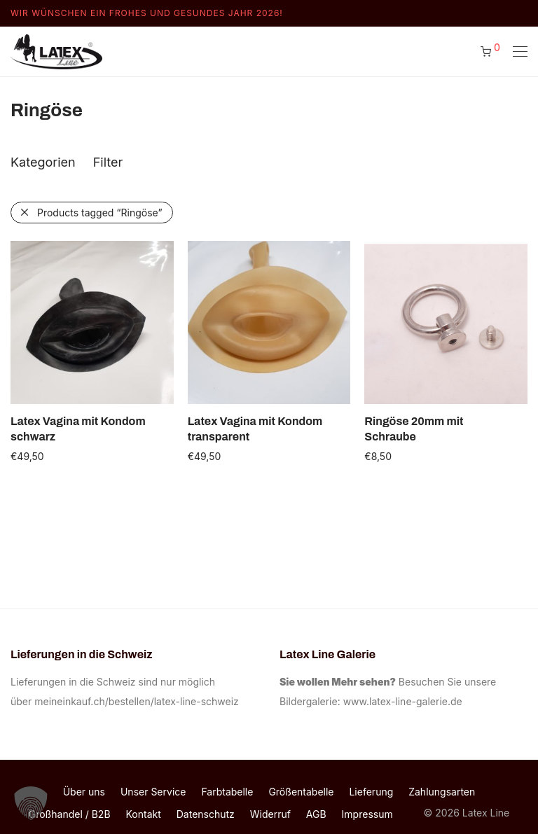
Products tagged (100, 212)
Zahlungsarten (441, 792)
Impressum (367, 814)
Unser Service (153, 792)
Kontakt (143, 814)
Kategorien (43, 162)
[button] (31, 803)
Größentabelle (300, 792)
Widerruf (270, 814)
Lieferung (371, 792)
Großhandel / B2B (70, 814)
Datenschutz (206, 814)
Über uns (84, 792)
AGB (316, 814)
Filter (108, 162)
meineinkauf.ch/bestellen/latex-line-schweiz (139, 701)
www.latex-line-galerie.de (402, 701)
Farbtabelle (227, 792)
